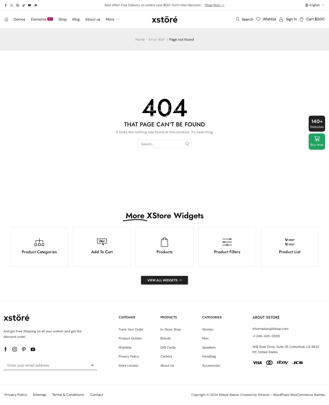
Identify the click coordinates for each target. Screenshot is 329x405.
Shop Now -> (215, 5)
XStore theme (229, 395)
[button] (244, 19)
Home (140, 39)
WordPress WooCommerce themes (299, 395)
